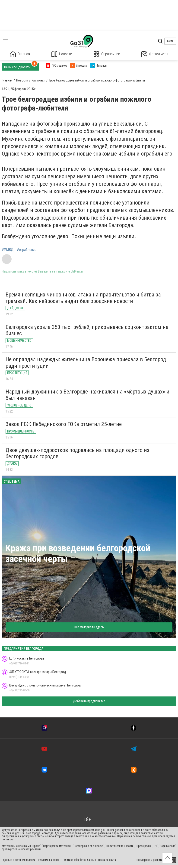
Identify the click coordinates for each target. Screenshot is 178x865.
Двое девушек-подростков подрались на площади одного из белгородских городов (77, 453)
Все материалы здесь (89, 627)
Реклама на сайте (48, 860)
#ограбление (26, 250)
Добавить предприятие (89, 701)
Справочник (107, 54)
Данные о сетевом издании (19, 860)
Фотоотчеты (154, 54)
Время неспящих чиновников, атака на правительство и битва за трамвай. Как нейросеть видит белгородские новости (83, 297)
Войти (170, 40)
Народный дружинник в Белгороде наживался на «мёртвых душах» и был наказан (87, 394)
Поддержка (143, 860)
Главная (20, 54)
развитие (158, 860)
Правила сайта (107, 860)
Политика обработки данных (79, 860)
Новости (61, 54)
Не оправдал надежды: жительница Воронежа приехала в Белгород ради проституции (86, 362)
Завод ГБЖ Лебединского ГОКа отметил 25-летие (64, 424)
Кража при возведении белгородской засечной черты (78, 553)
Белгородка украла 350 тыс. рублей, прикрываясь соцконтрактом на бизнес (87, 330)
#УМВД (7, 250)
